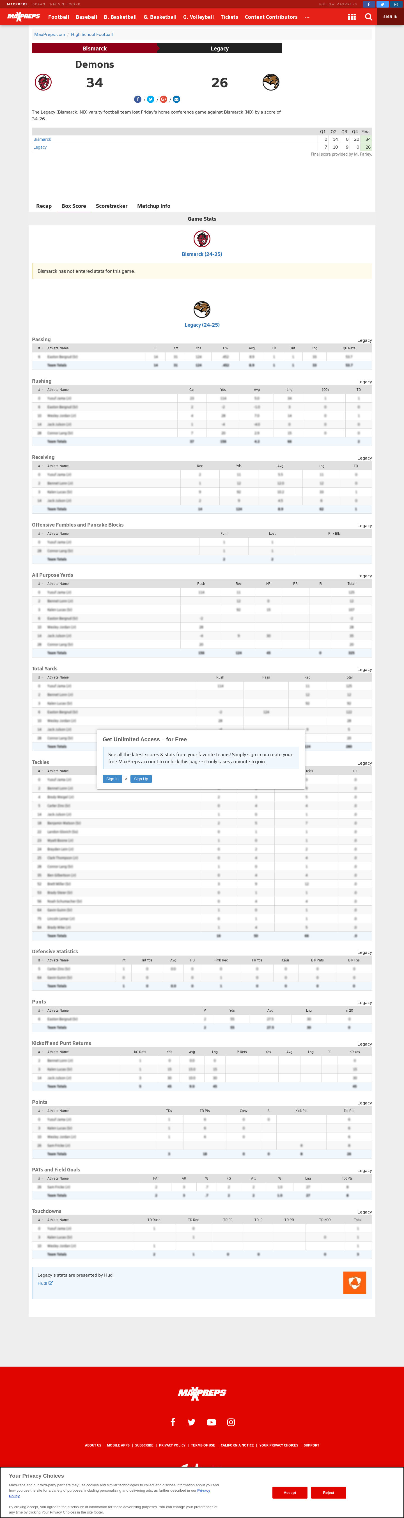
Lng (314, 348)
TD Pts (205, 1110)
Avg (252, 348)
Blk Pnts (317, 960)
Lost (272, 533)
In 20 (349, 1010)
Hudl (45, 1283)
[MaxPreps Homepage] (202, 1394)
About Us (93, 1445)
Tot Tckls (306, 771)
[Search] (368, 16)
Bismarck (94, 48)
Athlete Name (58, 348)
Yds (198, 348)
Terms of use (203, 1445)
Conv (243, 1110)
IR (320, 583)
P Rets (242, 1051)
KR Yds (355, 1051)
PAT (156, 1178)
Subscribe (144, 1445)
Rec (200, 465)
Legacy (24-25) (202, 324)
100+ (325, 389)
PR (295, 583)
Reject (328, 1493)
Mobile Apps (118, 1445)
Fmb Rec (221, 960)
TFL (355, 771)
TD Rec (193, 1219)
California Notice (237, 1445)
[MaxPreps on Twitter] (383, 4)
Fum (224, 533)
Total (351, 583)
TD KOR (325, 1219)
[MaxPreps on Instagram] (396, 4)
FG (229, 1178)
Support (311, 1445)
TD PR (289, 1219)
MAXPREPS (17, 4)
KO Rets (140, 1051)
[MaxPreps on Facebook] (369, 4)
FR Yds (257, 960)
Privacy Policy (172, 1445)
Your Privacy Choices (279, 1445)
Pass (266, 677)
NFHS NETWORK (65, 4)
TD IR (258, 1219)
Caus (286, 960)
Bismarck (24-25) (202, 253)
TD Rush (154, 1219)
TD (274, 348)
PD (192, 960)
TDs (169, 1110)
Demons (94, 64)
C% (225, 348)
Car (191, 389)
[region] (202, 1492)
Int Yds (147, 960)
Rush (201, 583)
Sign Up (141, 779)
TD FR (228, 1219)
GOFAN (39, 4)
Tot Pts (349, 1110)
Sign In (112, 779)
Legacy (220, 48)
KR (268, 583)
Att (175, 348)
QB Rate (349, 348)
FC (329, 1051)
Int (293, 348)
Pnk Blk (334, 533)
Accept (290, 1493)
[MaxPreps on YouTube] (211, 1422)
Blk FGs (354, 960)
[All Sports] (307, 16)
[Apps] (351, 16)
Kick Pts (301, 1110)
